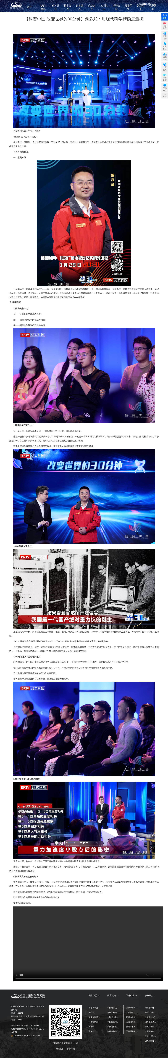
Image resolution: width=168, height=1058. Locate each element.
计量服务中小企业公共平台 (156, 1031)
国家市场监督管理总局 (98, 1008)
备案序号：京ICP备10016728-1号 (25, 1025)
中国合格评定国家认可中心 (118, 1031)
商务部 (91, 1031)
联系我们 (153, 9)
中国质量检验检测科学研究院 (119, 1022)
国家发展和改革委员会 (98, 1017)
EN (155, 4)
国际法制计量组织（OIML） (137, 1012)
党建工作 (128, 9)
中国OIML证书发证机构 (154, 1017)
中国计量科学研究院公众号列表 (65, 1043)
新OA (149, 4)
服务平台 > (150, 995)
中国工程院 (112, 1012)
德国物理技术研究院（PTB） (138, 1017)
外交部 (91, 1012)
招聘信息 (116, 9)
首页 (31, 9)
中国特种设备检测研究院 (117, 1027)
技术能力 (67, 9)
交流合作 (92, 9)
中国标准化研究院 (114, 1017)
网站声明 (71, 1049)
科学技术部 (93, 1022)
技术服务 (79, 9)
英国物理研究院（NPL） (136, 1022)
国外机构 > (131, 995)
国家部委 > (94, 995)
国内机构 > (112, 995)
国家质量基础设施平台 (154, 1022)
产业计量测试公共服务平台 (156, 1027)
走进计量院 (43, 9)
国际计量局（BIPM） (134, 1008)
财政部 (91, 1027)
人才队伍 (104, 9)
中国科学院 (112, 1008)
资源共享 (140, 9)
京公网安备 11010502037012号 (25, 1035)
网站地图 (59, 1049)
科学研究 (55, 9)
